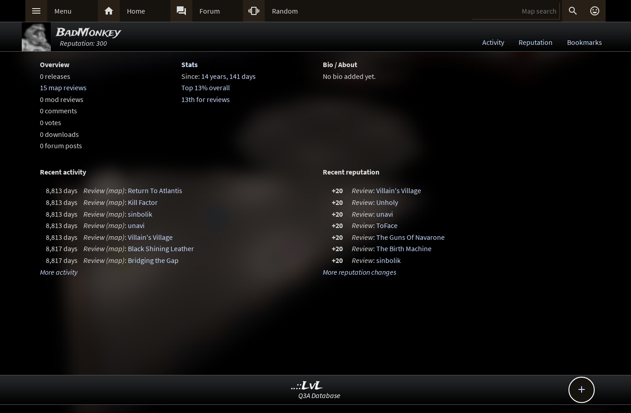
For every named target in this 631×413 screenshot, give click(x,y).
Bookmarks (584, 42)
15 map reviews (63, 87)
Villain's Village (150, 237)
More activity (59, 272)
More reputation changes (359, 272)
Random (285, 10)
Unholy (387, 202)
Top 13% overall (205, 87)
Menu (63, 10)
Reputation (536, 42)
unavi (136, 225)
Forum (209, 10)
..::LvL (307, 386)
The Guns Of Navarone (410, 237)
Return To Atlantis (155, 190)
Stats (189, 64)
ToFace (387, 225)
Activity (493, 42)
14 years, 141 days (228, 76)
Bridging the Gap (153, 260)
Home (136, 10)
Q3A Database (319, 395)
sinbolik (140, 214)
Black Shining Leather (161, 248)
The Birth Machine (404, 248)
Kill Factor (143, 202)
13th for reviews (205, 99)
